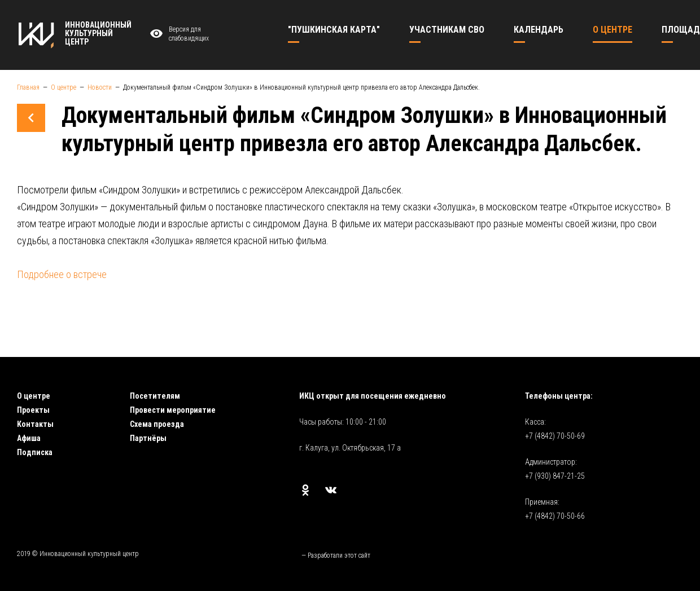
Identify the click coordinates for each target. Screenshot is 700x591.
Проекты (33, 409)
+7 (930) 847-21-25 (555, 475)
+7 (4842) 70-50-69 (555, 435)
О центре (33, 395)
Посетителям (155, 395)
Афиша (29, 438)
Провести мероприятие (173, 409)
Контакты (35, 424)
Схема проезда (157, 424)
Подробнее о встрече (62, 274)
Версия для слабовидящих (178, 34)
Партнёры (148, 438)
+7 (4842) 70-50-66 (555, 516)
